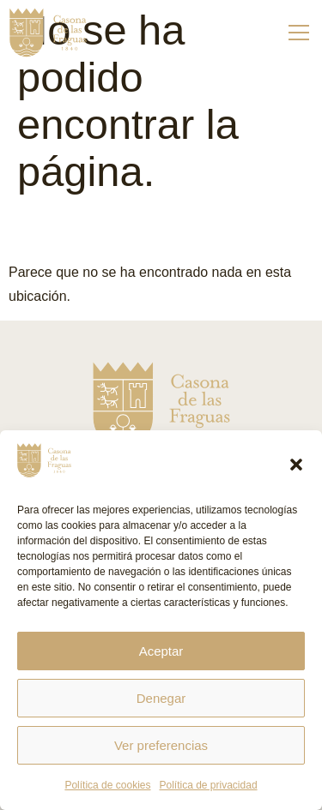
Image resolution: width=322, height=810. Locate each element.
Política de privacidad (208, 785)
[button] (296, 464)
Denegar (161, 698)
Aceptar (161, 651)
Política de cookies (107, 785)
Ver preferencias (161, 745)
